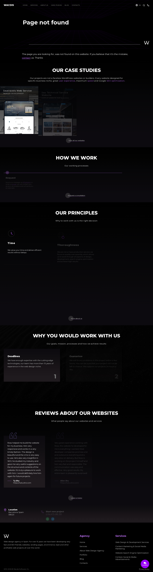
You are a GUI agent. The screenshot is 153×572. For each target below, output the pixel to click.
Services (34, 5)
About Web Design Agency (92, 551)
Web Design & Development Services (132, 542)
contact (26, 57)
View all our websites (77, 140)
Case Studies (56, 5)
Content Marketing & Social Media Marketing (130, 547)
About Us (44, 5)
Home (25, 5)
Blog (68, 5)
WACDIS (9, 5)
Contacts (84, 563)
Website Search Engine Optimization (132, 553)
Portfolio (83, 555)
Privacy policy (144, 569)
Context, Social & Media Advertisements (125, 558)
